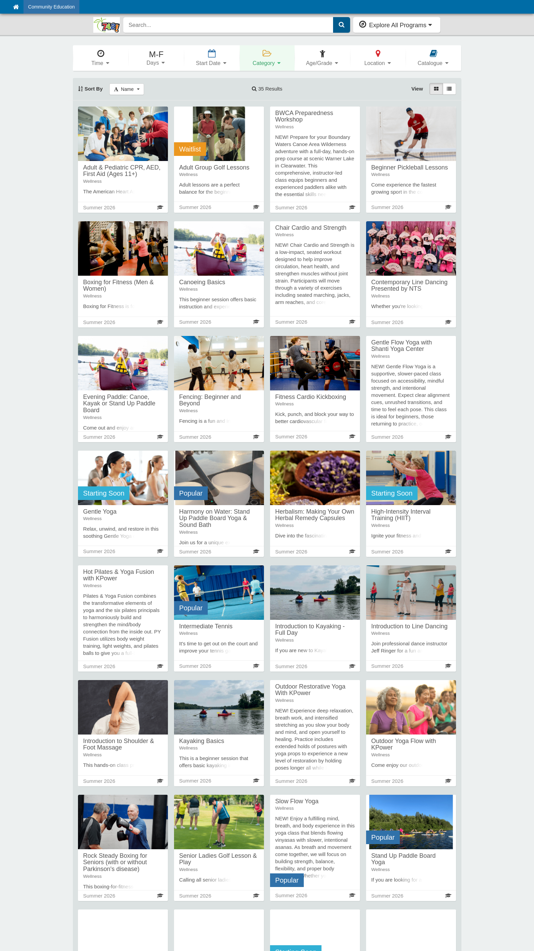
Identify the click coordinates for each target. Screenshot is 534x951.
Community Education (51, 7)
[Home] (15, 7)
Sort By (90, 89)
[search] (228, 25)
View (417, 89)
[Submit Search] (341, 25)
